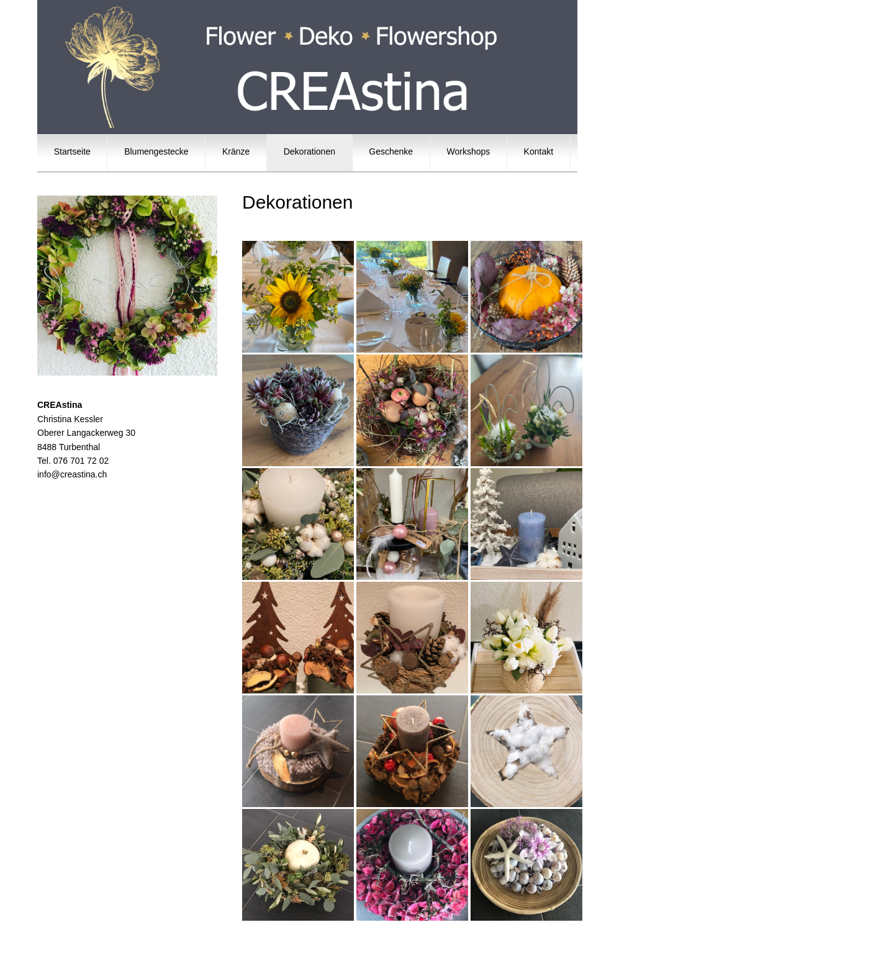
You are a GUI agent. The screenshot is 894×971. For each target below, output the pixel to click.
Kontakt (539, 151)
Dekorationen (309, 151)
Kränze (236, 151)
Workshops (468, 151)
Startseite (72, 151)
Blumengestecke (156, 151)
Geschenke (391, 151)
